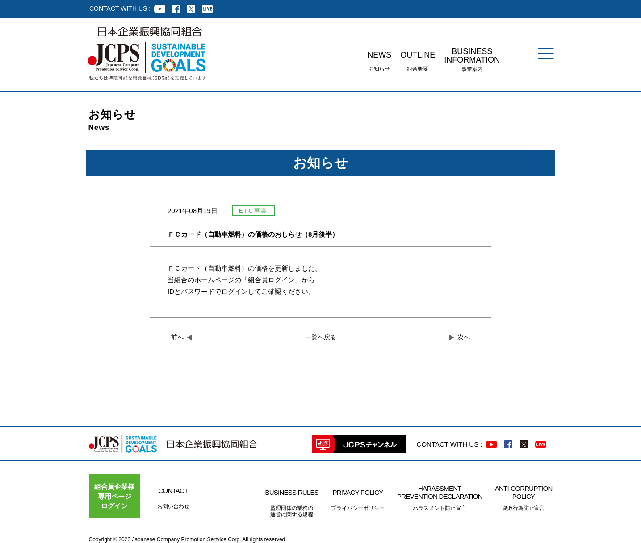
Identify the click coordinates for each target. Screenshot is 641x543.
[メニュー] (545, 53)
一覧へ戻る (320, 337)
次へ (463, 337)
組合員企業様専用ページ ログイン (114, 496)
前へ (177, 337)
